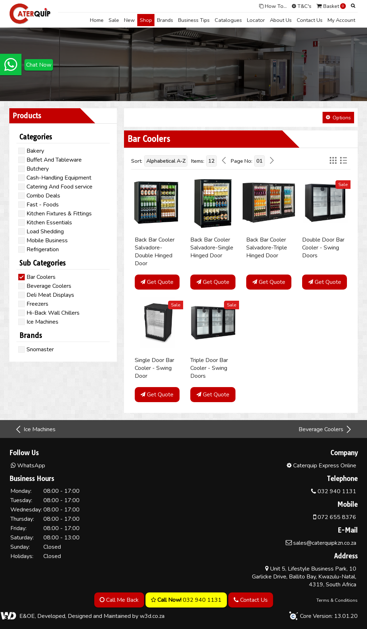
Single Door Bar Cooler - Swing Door (154, 368)
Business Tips (194, 20)
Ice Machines (35, 429)
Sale (114, 20)
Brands (165, 20)
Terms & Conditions (337, 600)
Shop (146, 20)
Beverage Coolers (325, 429)
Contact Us (310, 20)
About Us (281, 20)
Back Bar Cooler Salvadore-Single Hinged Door (211, 247)
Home (97, 20)
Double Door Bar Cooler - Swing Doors (323, 247)
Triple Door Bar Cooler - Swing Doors (209, 368)
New (129, 20)
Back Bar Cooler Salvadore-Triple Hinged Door (266, 247)
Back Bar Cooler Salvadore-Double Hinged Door (155, 251)
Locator (256, 20)
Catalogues (228, 20)
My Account (341, 20)
